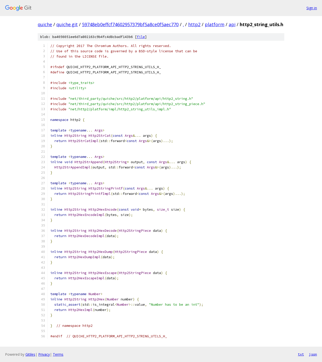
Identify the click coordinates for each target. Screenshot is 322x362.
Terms (58, 354)
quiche (45, 24)
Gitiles (30, 354)
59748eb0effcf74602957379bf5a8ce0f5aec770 (130, 24)
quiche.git (67, 24)
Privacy (44, 354)
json (313, 354)
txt (301, 354)
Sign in (311, 8)
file (141, 37)
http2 (194, 24)
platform (214, 24)
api (232, 24)
